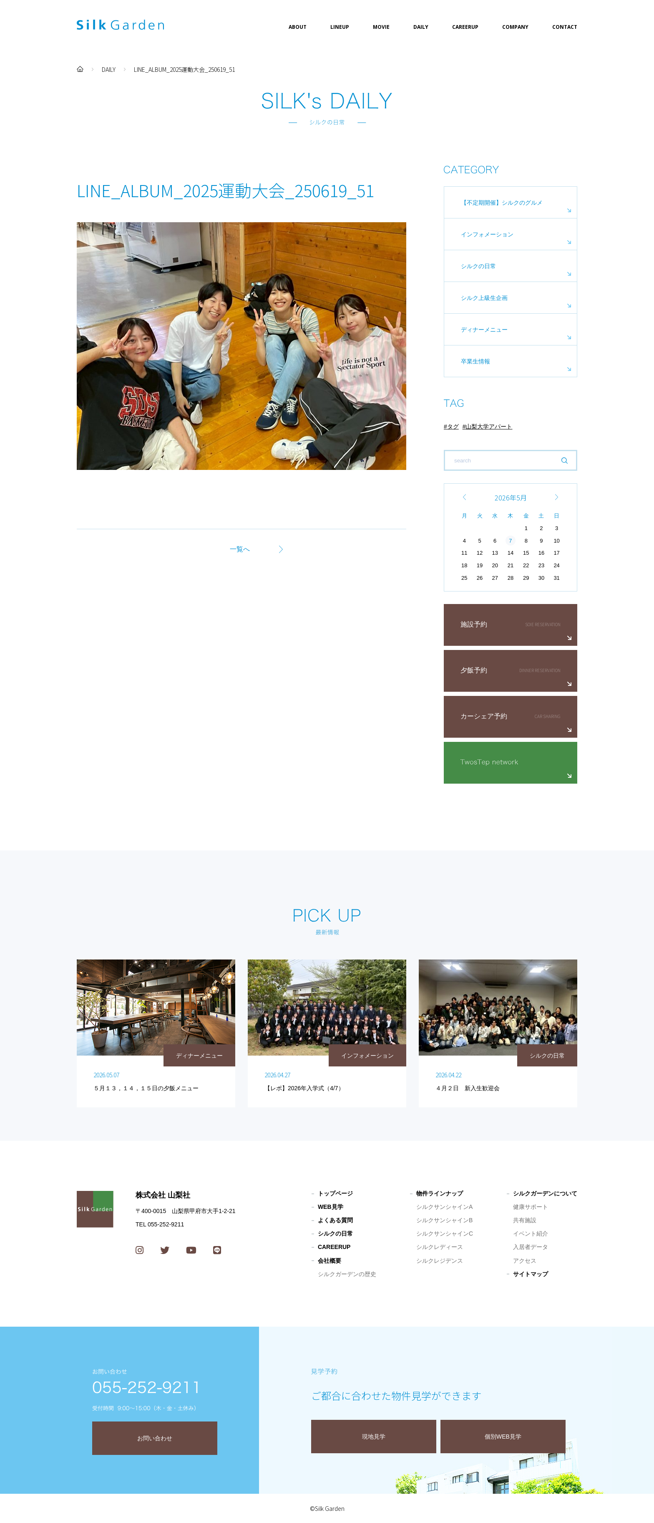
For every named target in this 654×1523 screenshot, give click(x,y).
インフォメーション (487, 234)
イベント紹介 (530, 1233)
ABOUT (298, 26)
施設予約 (473, 624)
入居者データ (530, 1247)
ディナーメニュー (484, 329)
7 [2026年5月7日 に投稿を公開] (510, 541)
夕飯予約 (473, 670)
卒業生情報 (475, 361)
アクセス (524, 1260)
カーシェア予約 (483, 716)
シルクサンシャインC (444, 1233)
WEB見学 (330, 1206)
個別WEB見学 (503, 1436)
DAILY (420, 26)
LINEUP (339, 26)
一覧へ (240, 549)
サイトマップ (530, 1274)
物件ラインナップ (439, 1193)
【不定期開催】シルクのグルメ (502, 202)
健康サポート (530, 1206)
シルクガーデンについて (545, 1193)
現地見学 (373, 1436)
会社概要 (329, 1260)
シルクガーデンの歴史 (347, 1274)
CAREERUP (465, 26)
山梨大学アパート (488, 426)
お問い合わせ (154, 1438)
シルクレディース (439, 1247)
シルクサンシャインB (444, 1220)
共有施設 (524, 1220)
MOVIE (381, 26)
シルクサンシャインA (444, 1206)
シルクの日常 (478, 266)
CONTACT (564, 26)
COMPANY (515, 26)
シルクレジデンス (439, 1260)
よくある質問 (335, 1220)
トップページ (335, 1193)
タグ (453, 426)
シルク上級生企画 (484, 297)
